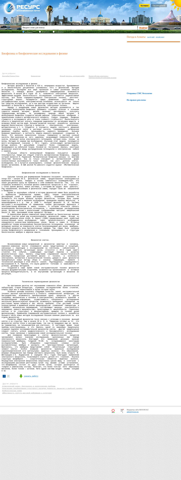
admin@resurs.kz (133, 477)
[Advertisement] (63, 42)
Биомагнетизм (35, 76)
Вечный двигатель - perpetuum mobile (72, 76)
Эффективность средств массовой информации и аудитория (27, 458)
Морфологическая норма (12, 455)
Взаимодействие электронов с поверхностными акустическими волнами (102, 76)
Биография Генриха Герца (10, 76)
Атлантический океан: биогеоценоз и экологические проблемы (28, 450)
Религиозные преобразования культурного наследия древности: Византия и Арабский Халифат (42, 452)
